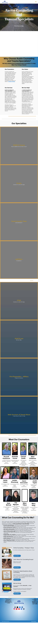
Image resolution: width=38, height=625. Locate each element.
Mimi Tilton (25, 504)
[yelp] (19, 609)
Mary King (33, 504)
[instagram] (14, 609)
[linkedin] (22, 607)
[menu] (36, 1)
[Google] (23, 609)
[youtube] (16, 609)
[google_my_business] (21, 609)
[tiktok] (17, 607)
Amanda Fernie (15, 457)
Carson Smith (23, 457)
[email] (15, 607)
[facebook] (20, 607)
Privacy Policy (33, 621)
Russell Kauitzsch (6, 457)
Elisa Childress (32, 457)
